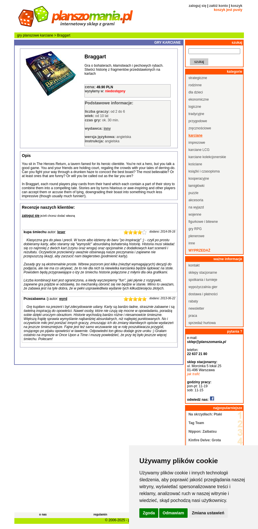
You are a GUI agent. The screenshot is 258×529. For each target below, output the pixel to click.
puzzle (193, 193)
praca (192, 316)
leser (61, 232)
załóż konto (218, 6)
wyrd (63, 299)
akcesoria (195, 200)
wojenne (194, 214)
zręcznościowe (199, 128)
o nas (43, 514)
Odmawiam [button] (173, 513)
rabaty (193, 301)
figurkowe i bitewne (203, 222)
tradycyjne (196, 114)
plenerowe (196, 236)
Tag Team (196, 423)
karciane (46, 35)
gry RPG (195, 229)
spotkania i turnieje (202, 280)
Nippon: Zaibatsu (202, 432)
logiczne (194, 107)
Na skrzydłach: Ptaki (205, 414)
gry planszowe (28, 35)
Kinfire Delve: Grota (204, 440)
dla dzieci (195, 92)
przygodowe (197, 121)
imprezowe (196, 143)
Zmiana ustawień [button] (208, 513)
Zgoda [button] (149, 513)
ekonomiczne (198, 99)
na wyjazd (196, 207)
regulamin (100, 514)
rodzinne (195, 85)
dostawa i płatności (202, 294)
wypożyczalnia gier (202, 287)
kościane (195, 164)
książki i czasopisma (204, 171)
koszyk (236, 6)
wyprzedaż (199, 250)
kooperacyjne (198, 179)
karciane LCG (198, 150)
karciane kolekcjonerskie (207, 157)
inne (191, 243)
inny (107, 128)
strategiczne (197, 78)
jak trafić (193, 374)
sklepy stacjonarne (202, 273)
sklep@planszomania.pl (206, 342)
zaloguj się (197, 6)
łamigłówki (196, 186)
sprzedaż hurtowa (202, 323)
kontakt (194, 265)
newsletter (196, 308)
